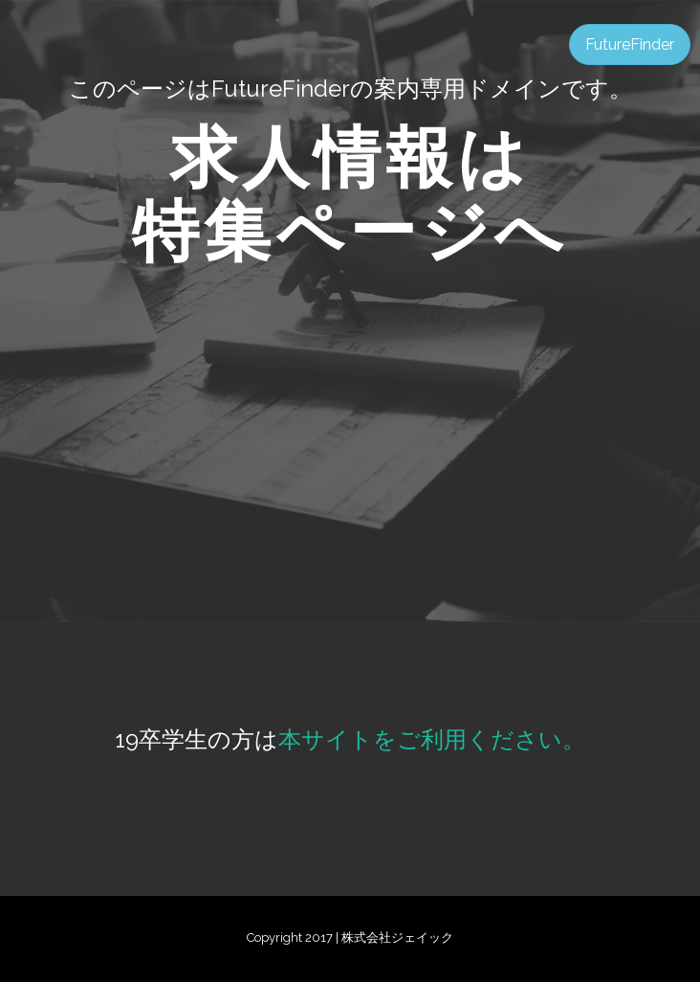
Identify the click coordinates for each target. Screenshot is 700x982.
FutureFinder (629, 44)
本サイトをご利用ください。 (431, 739)
